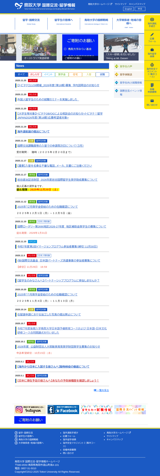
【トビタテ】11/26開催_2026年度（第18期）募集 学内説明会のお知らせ (58, 85)
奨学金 (62, 74)
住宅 (75, 74)
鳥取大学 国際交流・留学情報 (45, 6)
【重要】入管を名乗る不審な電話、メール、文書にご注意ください (54, 165)
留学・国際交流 (25, 432)
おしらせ (34, 74)
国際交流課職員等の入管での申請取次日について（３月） (50, 145)
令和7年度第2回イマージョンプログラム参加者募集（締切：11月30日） (57, 246)
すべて (21, 74)
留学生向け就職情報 (131, 82)
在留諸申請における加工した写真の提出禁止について (49, 314)
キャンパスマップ (137, 4)
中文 (140, 9)
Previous (20, 47)
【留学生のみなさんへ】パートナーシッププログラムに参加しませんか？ (58, 280)
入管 (88, 74)
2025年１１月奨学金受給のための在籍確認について (47, 294)
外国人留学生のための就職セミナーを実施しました (48, 99)
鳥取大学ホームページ (100, 4)
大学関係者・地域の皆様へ (31, 443)
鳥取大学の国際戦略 (28, 439)
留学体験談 (126, 74)
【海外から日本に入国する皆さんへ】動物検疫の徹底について (53, 366)
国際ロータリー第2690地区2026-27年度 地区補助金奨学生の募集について (61, 226)
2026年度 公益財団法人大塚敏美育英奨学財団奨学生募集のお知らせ (58, 346)
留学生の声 (126, 66)
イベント (48, 74)
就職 (102, 74)
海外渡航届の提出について (33, 131)
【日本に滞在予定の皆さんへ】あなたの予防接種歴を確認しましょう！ (58, 380)
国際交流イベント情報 (131, 92)
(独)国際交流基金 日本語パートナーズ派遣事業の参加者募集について (58, 260)
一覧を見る (101, 390)
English (128, 9)
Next (139, 47)
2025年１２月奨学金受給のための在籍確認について (47, 206)
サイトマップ (120, 4)
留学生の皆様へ (26, 436)
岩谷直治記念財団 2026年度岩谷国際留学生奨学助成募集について (57, 179)
